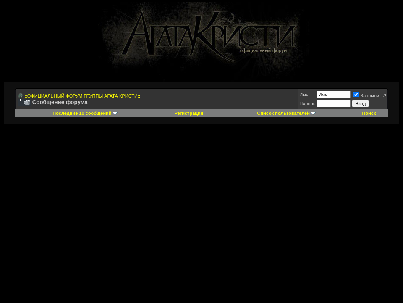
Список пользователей (283, 113)
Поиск (369, 113)
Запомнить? (369, 95)
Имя (303, 94)
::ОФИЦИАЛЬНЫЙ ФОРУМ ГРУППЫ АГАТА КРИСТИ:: (82, 95)
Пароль (307, 103)
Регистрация (188, 113)
